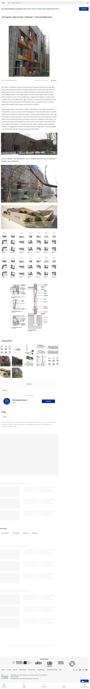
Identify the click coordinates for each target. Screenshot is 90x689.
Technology (16, 533)
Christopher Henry (19, 400)
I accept (84, 9)
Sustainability (5, 533)
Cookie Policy (54, 9)
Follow (48, 401)
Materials (25, 533)
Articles (5, 417)
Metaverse (35, 533)
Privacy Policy (41, 9)
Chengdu (33, 159)
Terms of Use (31, 9)
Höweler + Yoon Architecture (15, 159)
